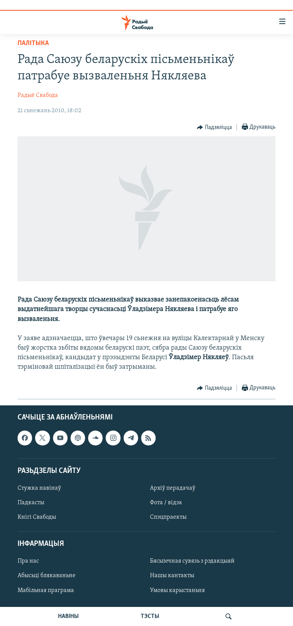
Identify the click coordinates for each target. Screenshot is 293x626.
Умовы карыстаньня (177, 590)
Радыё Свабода (38, 95)
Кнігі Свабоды (37, 517)
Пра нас (28, 561)
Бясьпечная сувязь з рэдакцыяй (192, 561)
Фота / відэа (166, 503)
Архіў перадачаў (172, 488)
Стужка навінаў (39, 488)
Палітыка (33, 43)
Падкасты (31, 503)
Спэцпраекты (168, 517)
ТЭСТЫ (150, 616)
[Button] (214, 127)
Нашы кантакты (172, 576)
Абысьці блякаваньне (47, 576)
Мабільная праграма (46, 590)
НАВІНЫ (68, 616)
